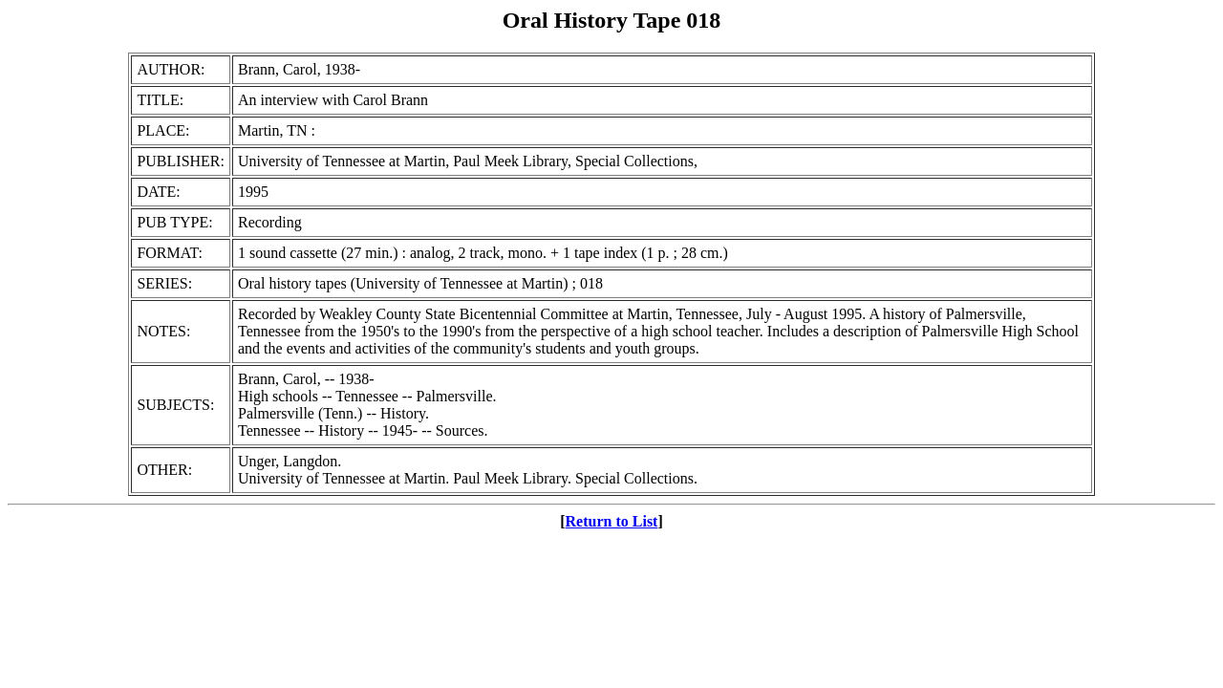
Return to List (612, 521)
